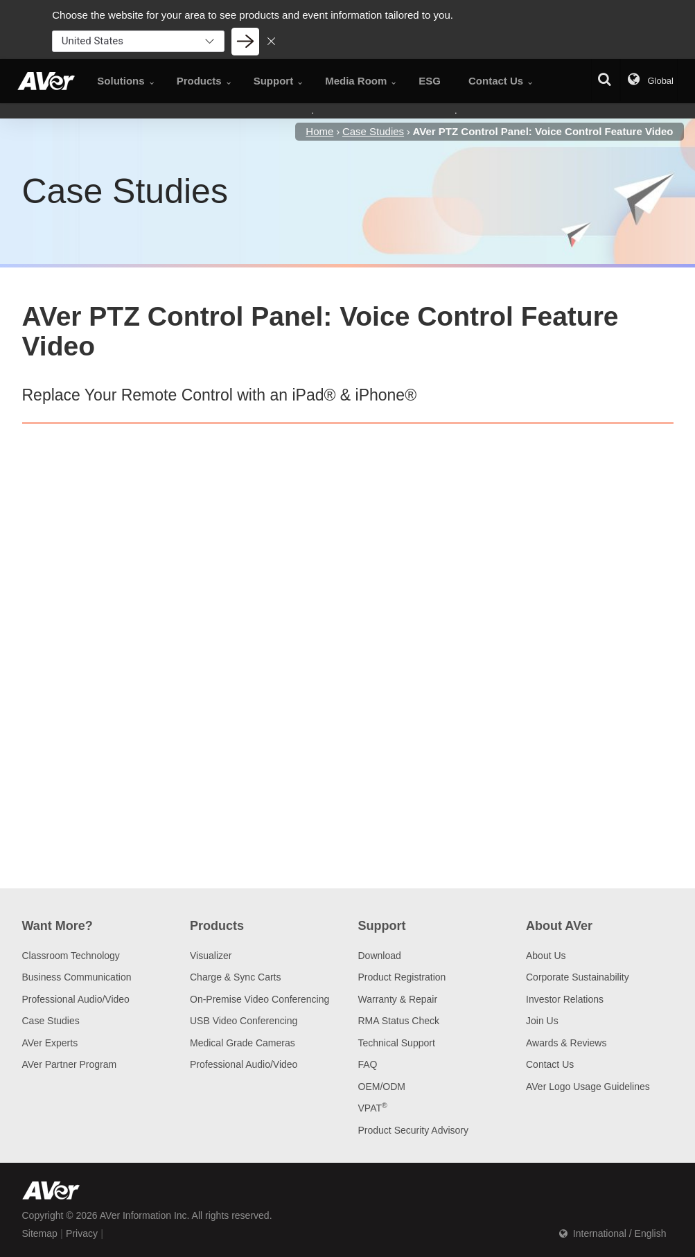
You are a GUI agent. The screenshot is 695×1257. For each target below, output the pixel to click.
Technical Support (396, 1042)
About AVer (559, 926)
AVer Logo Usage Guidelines (588, 1086)
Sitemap (40, 1233)
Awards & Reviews (566, 1042)
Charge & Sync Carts (235, 977)
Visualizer (210, 955)
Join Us (542, 1020)
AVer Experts (50, 1042)
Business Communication (77, 977)
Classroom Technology (71, 955)
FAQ (368, 1064)
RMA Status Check (399, 1020)
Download (379, 955)
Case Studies (51, 1020)
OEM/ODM (381, 1086)
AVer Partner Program (69, 1064)
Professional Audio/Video (76, 999)
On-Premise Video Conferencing (259, 999)
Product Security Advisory (413, 1130)
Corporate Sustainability (577, 977)
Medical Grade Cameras (242, 1042)
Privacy (82, 1233)
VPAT (372, 1108)
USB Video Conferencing (243, 1020)
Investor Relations (565, 999)
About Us (546, 955)
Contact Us (550, 1064)
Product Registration (402, 977)
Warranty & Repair (398, 999)
